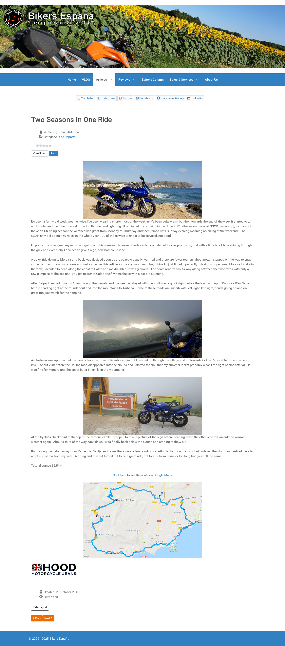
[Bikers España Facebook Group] (170, 98)
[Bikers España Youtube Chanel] (85, 98)
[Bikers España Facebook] (144, 98)
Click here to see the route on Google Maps (142, 475)
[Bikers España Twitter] (125, 98)
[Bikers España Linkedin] (195, 98)
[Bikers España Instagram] (106, 98)
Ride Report (40, 607)
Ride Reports (66, 137)
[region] (142, 36)
